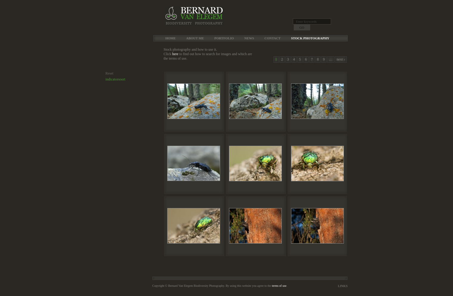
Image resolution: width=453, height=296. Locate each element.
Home (171, 38)
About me (195, 38)
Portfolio (224, 38)
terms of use (279, 285)
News (249, 38)
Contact (273, 38)
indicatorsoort (116, 79)
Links (342, 286)
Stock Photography (310, 38)
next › (341, 59)
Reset (110, 73)
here (175, 54)
